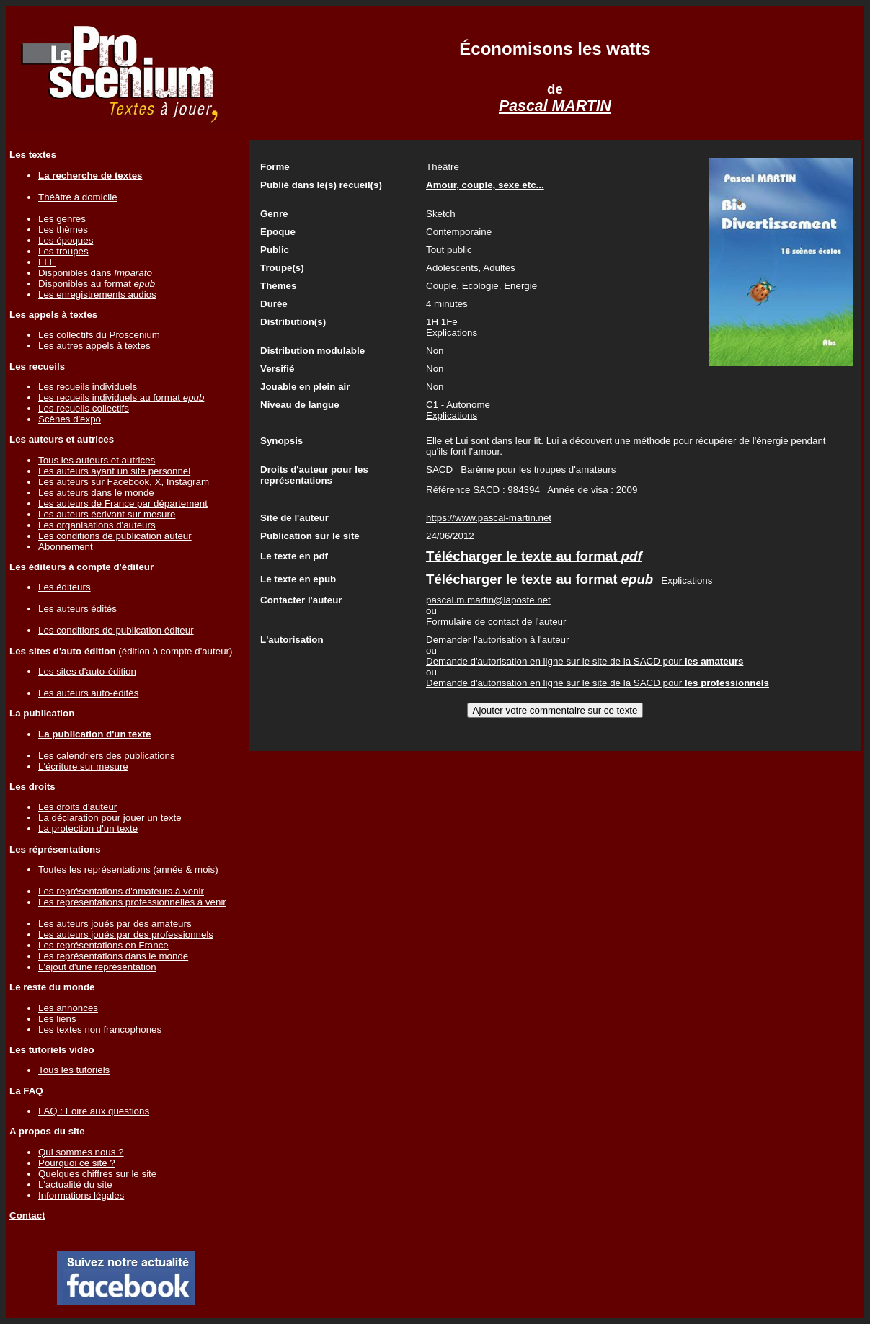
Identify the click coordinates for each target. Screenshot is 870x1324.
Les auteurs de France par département (123, 503)
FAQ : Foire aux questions (93, 1111)
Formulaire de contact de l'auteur (496, 621)
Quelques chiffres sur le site (97, 1173)
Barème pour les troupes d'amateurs (538, 469)
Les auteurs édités (77, 608)
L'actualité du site (75, 1184)
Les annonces (68, 1008)
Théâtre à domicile (77, 197)
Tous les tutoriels (74, 1070)
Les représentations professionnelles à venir (132, 902)
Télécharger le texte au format (534, 556)
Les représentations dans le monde (113, 956)
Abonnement (65, 546)
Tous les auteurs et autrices (96, 460)
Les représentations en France (103, 945)
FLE (47, 262)
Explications (451, 332)
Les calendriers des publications (106, 755)
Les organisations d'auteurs (97, 525)
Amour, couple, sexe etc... (485, 184)
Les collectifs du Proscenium (99, 334)
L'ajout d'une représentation (97, 966)
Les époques (65, 240)
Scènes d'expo (69, 419)
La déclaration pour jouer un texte (110, 817)
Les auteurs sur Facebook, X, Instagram (123, 481)
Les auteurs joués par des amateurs (115, 923)
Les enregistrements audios (97, 294)
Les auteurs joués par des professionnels (125, 934)
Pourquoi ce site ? (76, 1163)
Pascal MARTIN (555, 106)
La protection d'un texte (88, 828)
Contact (27, 1215)
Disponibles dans (95, 272)
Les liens (57, 1018)
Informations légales (81, 1195)
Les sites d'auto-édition (87, 671)
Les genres (62, 218)
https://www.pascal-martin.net (488, 517)
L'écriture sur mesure (83, 766)
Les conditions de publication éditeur (116, 630)
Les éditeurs (64, 587)
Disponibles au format (96, 283)
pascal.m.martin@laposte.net (488, 600)
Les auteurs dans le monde (96, 492)
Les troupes (63, 251)
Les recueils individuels (87, 386)
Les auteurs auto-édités (88, 693)
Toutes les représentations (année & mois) (128, 869)
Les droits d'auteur (77, 806)
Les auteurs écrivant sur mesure (106, 514)
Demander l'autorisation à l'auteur (497, 639)
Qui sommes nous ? (81, 1152)
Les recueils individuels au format (121, 397)
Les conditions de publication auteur (115, 535)
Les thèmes (63, 229)
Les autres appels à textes (94, 345)
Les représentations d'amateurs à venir (121, 891)
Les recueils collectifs (83, 408)
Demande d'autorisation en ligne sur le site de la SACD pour (584, 661)
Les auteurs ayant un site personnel (114, 471)
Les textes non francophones (99, 1029)
